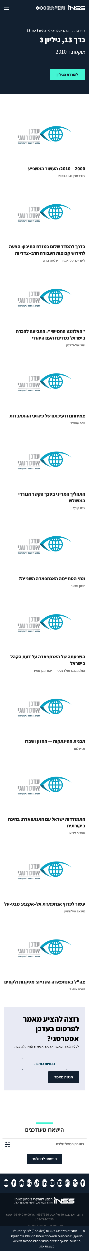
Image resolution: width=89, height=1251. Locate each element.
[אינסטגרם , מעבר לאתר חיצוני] (67, 1183)
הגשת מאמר (63, 1077)
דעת (45, 1226)
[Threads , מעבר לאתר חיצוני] (29, 1183)
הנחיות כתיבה (44, 1063)
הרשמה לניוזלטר (44, 1158)
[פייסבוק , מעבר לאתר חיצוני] (82, 1183)
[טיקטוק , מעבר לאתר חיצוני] (36, 1183)
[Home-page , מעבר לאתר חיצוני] (21, 1183)
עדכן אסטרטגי (60, 30)
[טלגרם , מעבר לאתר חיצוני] (59, 1183)
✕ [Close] (83, 1230)
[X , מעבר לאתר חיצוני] (75, 1183)
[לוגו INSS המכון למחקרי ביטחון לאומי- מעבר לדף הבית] (44, 1203)
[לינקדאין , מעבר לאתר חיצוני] (44, 1183)
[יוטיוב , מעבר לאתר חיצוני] (52, 1183)
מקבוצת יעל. (34, 1226)
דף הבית (80, 30)
